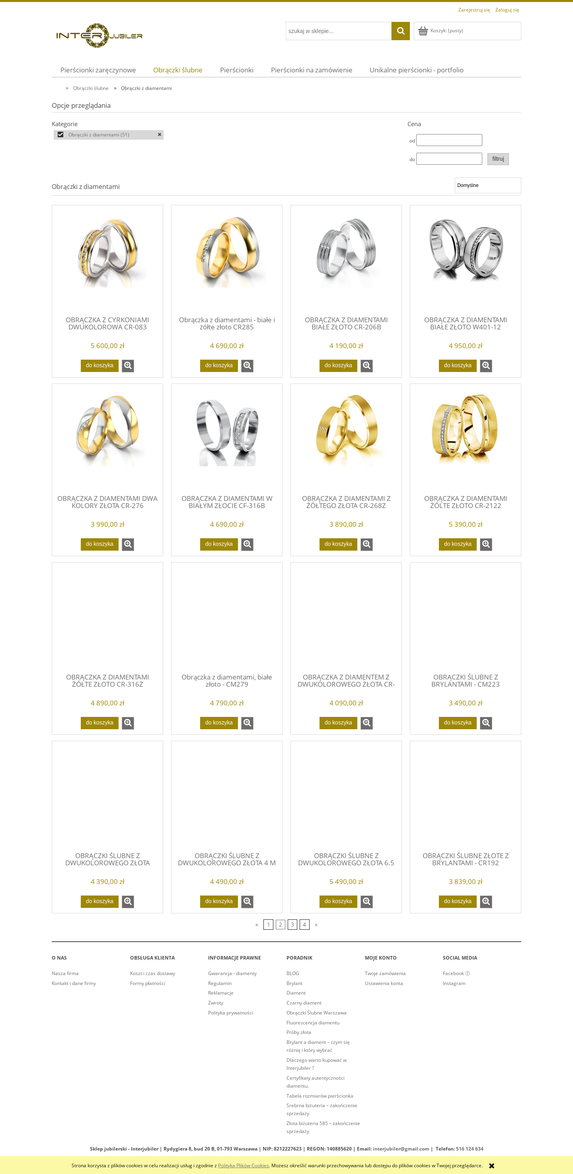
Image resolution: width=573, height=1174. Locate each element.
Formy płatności (147, 983)
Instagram (454, 983)
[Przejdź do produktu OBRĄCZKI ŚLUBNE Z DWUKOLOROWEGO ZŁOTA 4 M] (226, 795)
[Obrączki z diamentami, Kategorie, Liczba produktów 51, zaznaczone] (109, 135)
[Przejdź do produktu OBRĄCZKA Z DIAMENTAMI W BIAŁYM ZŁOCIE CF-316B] (226, 438)
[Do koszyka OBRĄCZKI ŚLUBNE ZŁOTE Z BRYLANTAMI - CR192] (457, 901)
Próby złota (298, 1032)
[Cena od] (449, 140)
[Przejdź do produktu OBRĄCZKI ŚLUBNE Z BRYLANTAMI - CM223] (465, 617)
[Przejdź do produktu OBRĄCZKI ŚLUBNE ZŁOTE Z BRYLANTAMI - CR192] (465, 795)
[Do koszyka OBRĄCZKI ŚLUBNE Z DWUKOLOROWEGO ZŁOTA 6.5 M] (338, 901)
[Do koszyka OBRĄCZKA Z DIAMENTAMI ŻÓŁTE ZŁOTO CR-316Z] (99, 723)
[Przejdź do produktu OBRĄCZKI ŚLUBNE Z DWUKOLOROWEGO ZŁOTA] (107, 795)
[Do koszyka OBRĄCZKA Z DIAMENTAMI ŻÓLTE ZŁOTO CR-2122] (457, 544)
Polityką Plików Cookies (243, 1165)
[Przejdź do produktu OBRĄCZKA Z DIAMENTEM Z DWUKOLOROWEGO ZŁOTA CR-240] (346, 617)
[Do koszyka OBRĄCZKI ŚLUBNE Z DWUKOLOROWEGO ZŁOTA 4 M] (219, 901)
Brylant (294, 983)
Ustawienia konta (384, 983)
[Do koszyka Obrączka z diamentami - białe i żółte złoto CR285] (219, 366)
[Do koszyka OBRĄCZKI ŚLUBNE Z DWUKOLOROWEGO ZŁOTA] (99, 901)
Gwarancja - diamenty (232, 973)
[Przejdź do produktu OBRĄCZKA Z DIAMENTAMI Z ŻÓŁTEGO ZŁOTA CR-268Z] (346, 438)
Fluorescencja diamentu (312, 1022)
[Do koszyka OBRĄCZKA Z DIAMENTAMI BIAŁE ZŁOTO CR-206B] (338, 366)
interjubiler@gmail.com (401, 1148)
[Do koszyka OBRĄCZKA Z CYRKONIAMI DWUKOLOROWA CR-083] (99, 366)
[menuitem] (98, 69)
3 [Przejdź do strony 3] (292, 924)
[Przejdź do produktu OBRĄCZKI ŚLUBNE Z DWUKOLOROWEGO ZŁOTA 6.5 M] (346, 795)
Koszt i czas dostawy (152, 973)
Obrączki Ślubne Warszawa (316, 1012)
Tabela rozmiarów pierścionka (319, 1095)
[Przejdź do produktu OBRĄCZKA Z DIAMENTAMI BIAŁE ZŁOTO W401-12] (465, 260)
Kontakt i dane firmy (74, 983)
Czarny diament (304, 1002)
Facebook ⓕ (456, 973)
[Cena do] (449, 159)
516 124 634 (469, 1148)
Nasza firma (65, 973)
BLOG (292, 973)
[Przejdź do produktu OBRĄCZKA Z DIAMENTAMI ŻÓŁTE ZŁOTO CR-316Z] (107, 617)
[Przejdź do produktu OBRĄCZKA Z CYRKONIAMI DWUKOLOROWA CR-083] (107, 260)
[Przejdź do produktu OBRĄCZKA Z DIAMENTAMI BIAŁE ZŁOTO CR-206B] (346, 260)
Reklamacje (221, 992)
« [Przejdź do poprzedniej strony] (256, 924)
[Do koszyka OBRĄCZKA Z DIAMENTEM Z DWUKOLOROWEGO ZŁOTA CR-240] (338, 723)
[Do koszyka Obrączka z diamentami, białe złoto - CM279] (219, 723)
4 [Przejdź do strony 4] (304, 924)
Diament (296, 992)
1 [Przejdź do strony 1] (268, 924)
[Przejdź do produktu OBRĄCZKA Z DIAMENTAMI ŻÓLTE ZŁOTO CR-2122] (465, 438)
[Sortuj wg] (488, 185)
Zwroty (215, 1002)
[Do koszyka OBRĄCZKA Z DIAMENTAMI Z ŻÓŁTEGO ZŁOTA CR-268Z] (338, 544)
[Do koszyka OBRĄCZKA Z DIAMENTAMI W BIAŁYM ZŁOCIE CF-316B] (219, 544)
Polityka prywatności (230, 1012)
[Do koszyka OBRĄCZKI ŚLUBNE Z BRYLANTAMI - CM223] (457, 723)
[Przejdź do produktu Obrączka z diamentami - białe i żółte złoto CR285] (226, 260)
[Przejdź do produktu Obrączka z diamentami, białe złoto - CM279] (226, 617)
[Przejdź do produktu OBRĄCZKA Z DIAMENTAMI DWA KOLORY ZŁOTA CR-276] (107, 438)
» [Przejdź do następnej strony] (316, 924)
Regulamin (220, 983)
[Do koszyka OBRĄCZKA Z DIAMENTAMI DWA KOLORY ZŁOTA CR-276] (99, 544)
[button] (128, 366)
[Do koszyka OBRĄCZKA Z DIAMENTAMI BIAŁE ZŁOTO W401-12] (457, 366)
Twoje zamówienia (385, 973)
